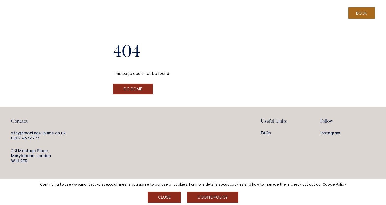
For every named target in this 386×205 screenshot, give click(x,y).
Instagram (330, 133)
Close (164, 197)
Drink (200, 13)
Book (361, 13)
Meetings (254, 13)
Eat (179, 13)
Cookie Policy (212, 197)
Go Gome (133, 89)
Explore (224, 13)
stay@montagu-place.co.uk (38, 133)
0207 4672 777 (25, 138)
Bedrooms (154, 13)
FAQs (266, 133)
